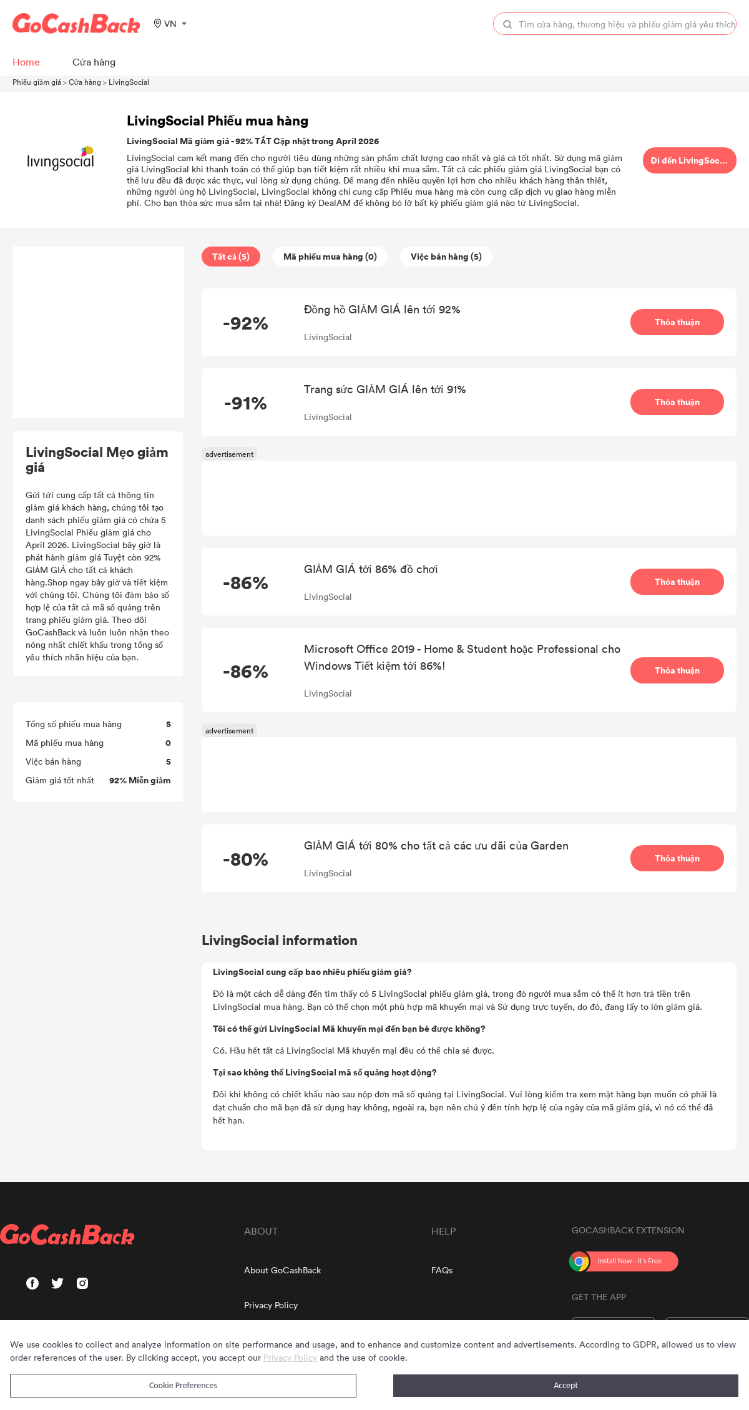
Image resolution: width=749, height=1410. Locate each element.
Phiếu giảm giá (36, 81)
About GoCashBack (282, 1270)
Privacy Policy (271, 1305)
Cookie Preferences (183, 1385)
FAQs (442, 1270)
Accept (566, 1385)
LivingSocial (129, 81)
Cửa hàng (85, 81)
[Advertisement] (99, 333)
